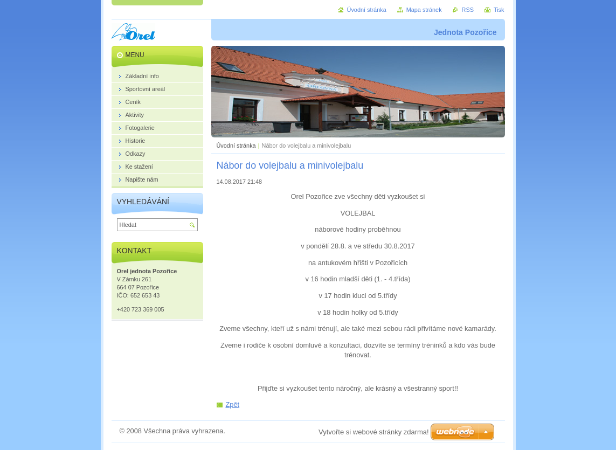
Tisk (499, 9)
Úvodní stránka (236, 145)
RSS (468, 9)
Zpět (233, 404)
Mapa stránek (424, 9)
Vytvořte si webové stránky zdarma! (374, 432)
